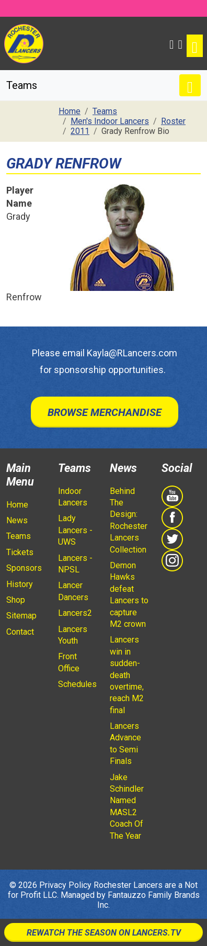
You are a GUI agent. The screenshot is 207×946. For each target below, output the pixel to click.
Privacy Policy (65, 885)
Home (17, 505)
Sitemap (21, 616)
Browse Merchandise (105, 412)
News (17, 520)
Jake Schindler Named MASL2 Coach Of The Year (127, 806)
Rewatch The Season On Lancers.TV (104, 933)
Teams (18, 536)
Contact (20, 632)
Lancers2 (75, 613)
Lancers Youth (72, 635)
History (19, 584)
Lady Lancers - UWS (75, 530)
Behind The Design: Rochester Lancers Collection (128, 520)
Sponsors (24, 568)
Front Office (68, 662)
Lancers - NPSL (75, 564)
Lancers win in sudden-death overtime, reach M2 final (127, 675)
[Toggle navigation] (195, 46)
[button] (171, 43)
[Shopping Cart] (180, 43)
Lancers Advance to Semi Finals (125, 743)
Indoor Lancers (72, 497)
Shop (15, 600)
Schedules (77, 684)
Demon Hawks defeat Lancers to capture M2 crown (129, 594)
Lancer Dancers (73, 591)
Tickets (19, 552)
